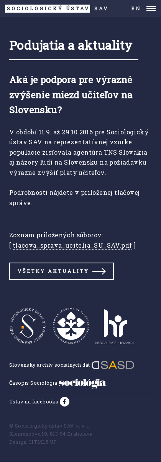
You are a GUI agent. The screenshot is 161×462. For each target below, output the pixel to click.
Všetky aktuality (53, 271)
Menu (151, 8)
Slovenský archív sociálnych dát (72, 365)
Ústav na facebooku (34, 401)
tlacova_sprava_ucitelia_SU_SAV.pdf (72, 245)
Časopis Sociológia (58, 383)
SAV (57, 9)
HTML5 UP (43, 442)
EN (136, 8)
